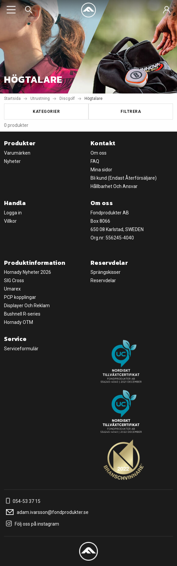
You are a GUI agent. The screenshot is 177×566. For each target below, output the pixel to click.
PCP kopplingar (20, 297)
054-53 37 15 (22, 501)
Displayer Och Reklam (27, 305)
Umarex (12, 289)
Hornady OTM (18, 322)
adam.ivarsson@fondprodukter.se (46, 512)
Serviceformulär (21, 348)
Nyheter (12, 161)
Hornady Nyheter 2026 (27, 272)
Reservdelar (103, 280)
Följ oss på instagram (31, 524)
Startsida (12, 98)
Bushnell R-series (22, 314)
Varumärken (17, 153)
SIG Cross (14, 280)
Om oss (99, 153)
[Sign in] (166, 10)
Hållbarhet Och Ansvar (114, 186)
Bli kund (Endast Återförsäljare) (124, 178)
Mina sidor (101, 169)
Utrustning (40, 98)
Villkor (10, 221)
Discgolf (67, 98)
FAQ (95, 161)
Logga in (13, 212)
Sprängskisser (106, 272)
